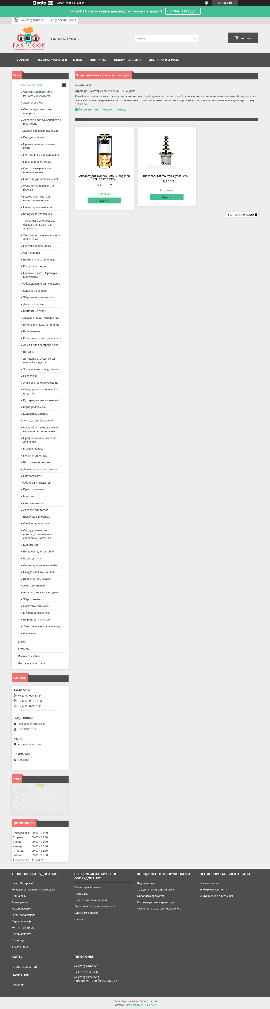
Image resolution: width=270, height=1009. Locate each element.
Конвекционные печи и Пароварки (33, 889)
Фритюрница (20, 902)
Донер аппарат (21, 933)
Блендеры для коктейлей (39, 551)
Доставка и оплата (164, 59)
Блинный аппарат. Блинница (41, 324)
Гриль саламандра (23, 914)
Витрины (28, 351)
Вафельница (20, 946)
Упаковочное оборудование (40, 382)
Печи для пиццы (33, 137)
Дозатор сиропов (34, 585)
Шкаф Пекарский (22, 883)
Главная (22, 59)
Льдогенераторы (33, 102)
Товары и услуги (51, 59)
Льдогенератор (146, 883)
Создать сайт (63, 2)
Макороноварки (21, 908)
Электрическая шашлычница (41, 626)
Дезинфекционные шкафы (40, 469)
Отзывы (24, 649)
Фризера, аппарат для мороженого (159, 908)
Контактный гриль (23, 927)
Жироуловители (33, 599)
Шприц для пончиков (36, 619)
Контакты (98, 59)
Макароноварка (33, 448)
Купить (104, 200)
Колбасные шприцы (35, 413)
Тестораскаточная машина (91, 900)
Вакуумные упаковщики (38, 213)
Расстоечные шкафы (36, 462)
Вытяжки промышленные (39, 259)
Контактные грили (34, 310)
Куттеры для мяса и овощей (41, 400)
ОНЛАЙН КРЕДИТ (183, 11)
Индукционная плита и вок (217, 895)
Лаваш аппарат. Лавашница (41, 317)
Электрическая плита (213, 889)
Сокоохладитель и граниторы (156, 902)
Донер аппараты (33, 304)
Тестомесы (81, 893)
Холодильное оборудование (41, 369)
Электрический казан (36, 606)
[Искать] (194, 38)
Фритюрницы (31, 252)
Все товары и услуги (241, 214)
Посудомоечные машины (39, 572)
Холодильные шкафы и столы (156, 889)
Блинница (18, 940)
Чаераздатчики (32, 558)
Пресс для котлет (34, 489)
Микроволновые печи (36, 612)
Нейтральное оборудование (41, 154)
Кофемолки (30, 544)
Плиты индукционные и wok (41, 179)
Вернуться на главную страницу (102, 109)
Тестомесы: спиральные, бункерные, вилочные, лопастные (39, 224)
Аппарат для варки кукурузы (41, 592)
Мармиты (29, 496)
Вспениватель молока (37, 578)
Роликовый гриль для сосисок (42, 338)
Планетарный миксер (87, 887)
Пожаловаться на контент (141, 1005)
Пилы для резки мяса (36, 161)
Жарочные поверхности (38, 297)
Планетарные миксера (37, 207)
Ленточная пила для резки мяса (94, 906)
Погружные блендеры (37, 245)
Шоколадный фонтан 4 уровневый (166, 176)
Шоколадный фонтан (36, 516)
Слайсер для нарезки (36, 523)
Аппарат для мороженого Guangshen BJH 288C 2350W (104, 177)
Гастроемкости (32, 475)
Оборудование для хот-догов (41, 283)
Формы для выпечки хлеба (40, 565)
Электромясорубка (86, 912)
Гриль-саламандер (35, 266)
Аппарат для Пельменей (38, 420)
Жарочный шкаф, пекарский (41, 130)
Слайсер (79, 919)
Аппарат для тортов (35, 509)
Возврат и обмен (127, 59)
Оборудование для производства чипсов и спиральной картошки (38, 534)
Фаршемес (30, 633)
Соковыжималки (33, 503)
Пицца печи (19, 895)
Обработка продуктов (37, 482)
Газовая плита (209, 883)
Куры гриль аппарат (36, 290)
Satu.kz (153, 1001)
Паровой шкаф (21, 921)
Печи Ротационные (35, 455)
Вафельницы (31, 331)
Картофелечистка (34, 407)
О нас (77, 59)
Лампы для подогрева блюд (41, 344)
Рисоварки (30, 376)
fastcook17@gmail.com (32, 723)
